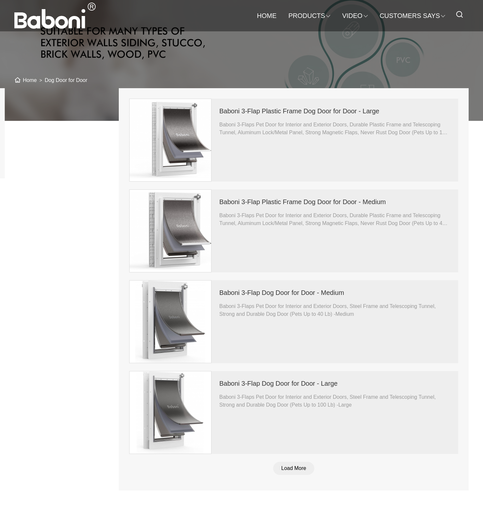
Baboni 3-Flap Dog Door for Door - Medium (285, 292)
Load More (297, 468)
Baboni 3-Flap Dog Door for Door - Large (282, 383)
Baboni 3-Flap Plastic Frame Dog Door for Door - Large (303, 111)
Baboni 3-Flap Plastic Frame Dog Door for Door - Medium (306, 201)
